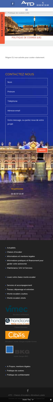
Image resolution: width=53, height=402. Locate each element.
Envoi (42, 150)
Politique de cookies (15, 370)
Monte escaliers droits (16, 298)
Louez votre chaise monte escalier (21, 277)
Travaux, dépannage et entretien (20, 289)
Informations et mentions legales (21, 256)
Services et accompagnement (19, 285)
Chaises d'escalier (14, 252)
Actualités (11, 248)
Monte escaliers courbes (17, 293)
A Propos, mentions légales (18, 366)
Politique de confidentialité (16, 161)
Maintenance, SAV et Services (19, 268)
